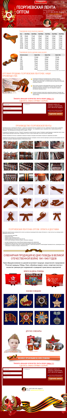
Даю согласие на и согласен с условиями (56, 111)
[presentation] (32, 117)
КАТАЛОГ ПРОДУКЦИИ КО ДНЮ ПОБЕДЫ (34, 358)
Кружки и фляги (34, 351)
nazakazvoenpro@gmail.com (55, 13)
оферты (61, 111)
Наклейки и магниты (55, 351)
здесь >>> (50, 98)
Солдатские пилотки (13, 351)
